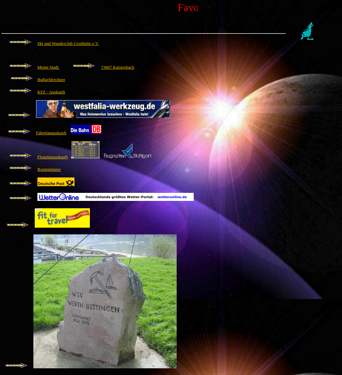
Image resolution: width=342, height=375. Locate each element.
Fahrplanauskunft (51, 132)
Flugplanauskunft (52, 156)
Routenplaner (49, 169)
